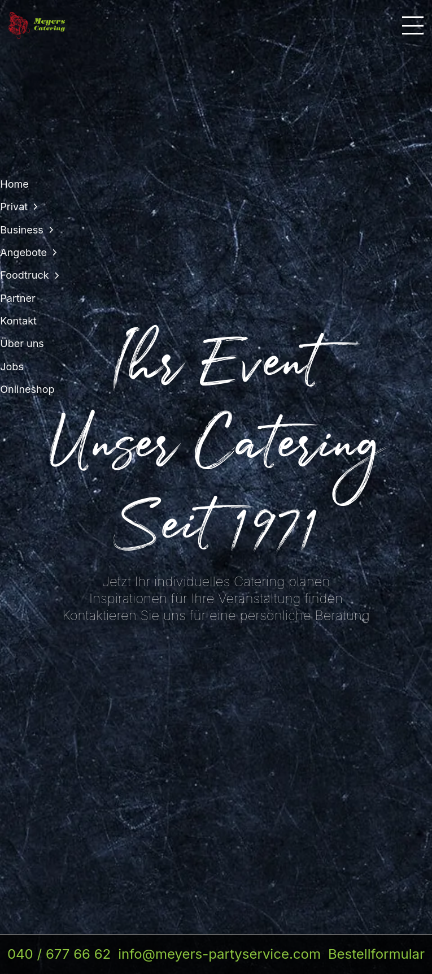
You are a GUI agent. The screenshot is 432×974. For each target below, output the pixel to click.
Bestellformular (376, 954)
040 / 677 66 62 (59, 954)
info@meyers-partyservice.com (219, 954)
